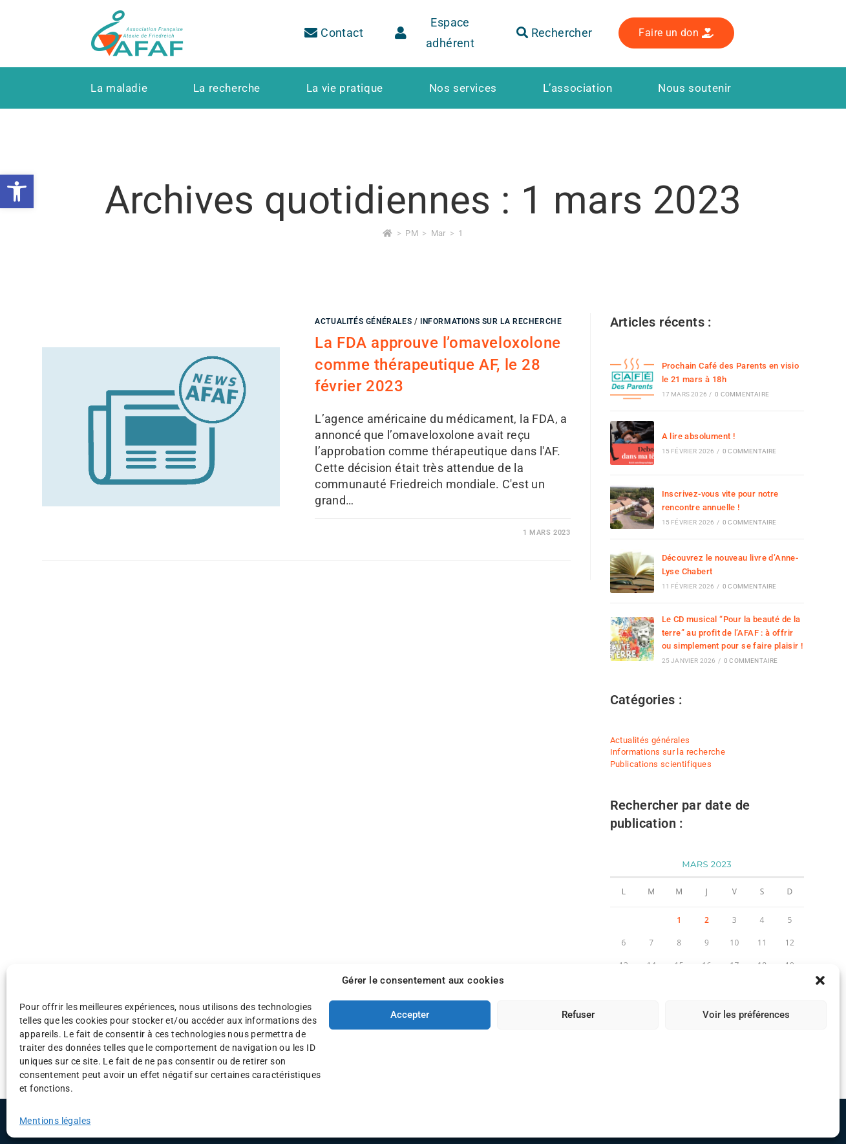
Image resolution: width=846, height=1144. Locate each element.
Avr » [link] (648, 1034)
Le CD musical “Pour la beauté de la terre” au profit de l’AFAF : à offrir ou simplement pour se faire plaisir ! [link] (732, 632)
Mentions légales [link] (228, 1119)
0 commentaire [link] (742, 394)
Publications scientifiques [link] (661, 764)
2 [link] (706, 919)
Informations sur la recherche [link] (491, 321)
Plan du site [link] (325, 1119)
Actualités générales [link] (363, 321)
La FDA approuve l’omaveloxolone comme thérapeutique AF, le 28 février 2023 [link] (438, 364)
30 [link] (707, 1010)
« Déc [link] (621, 1034)
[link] (17, 191)
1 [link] (460, 233)
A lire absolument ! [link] (698, 436)
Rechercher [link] (554, 32)
